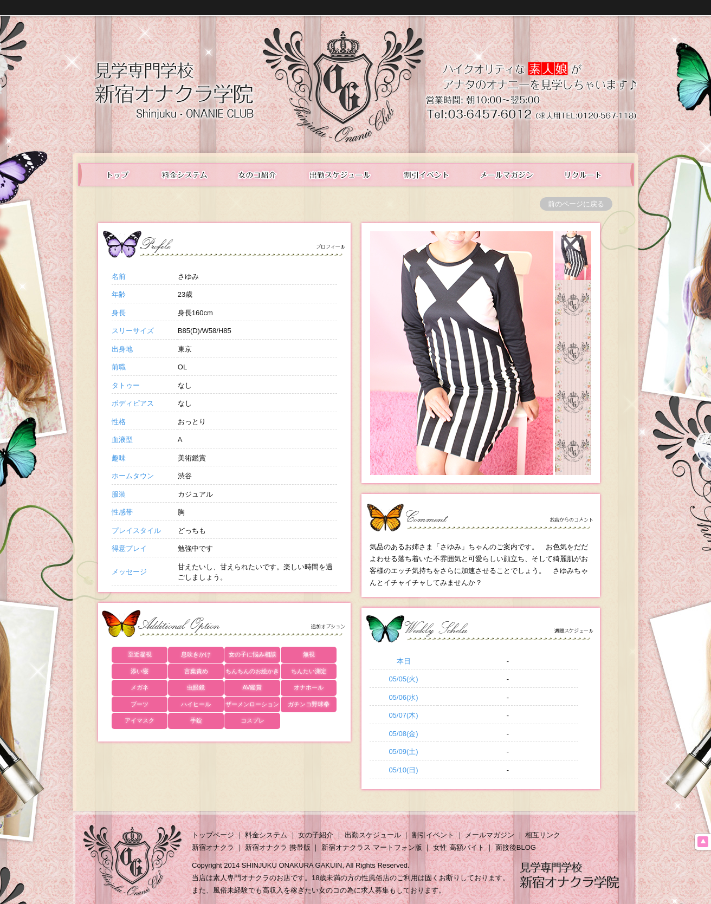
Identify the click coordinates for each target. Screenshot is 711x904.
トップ (111, 175)
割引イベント (433, 835)
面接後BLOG (515, 847)
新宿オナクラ (213, 847)
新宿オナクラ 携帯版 (278, 847)
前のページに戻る (576, 204)
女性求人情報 (591, 175)
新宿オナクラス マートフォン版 (371, 847)
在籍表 (258, 175)
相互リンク (542, 835)
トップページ (213, 835)
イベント (427, 175)
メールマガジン (507, 175)
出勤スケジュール (341, 175)
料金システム (184, 175)
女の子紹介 (315, 835)
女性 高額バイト (458, 847)
